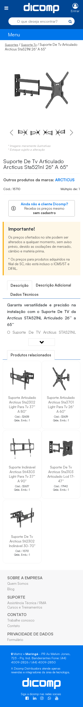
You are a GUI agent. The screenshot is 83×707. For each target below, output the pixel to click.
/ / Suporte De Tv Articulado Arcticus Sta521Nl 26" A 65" (41, 46)
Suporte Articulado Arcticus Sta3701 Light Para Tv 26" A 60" (61, 404)
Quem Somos (17, 583)
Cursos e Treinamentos (24, 607)
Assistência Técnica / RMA (26, 603)
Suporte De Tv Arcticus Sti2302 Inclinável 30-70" (22, 541)
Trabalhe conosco (21, 620)
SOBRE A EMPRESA (24, 577)
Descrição (20, 285)
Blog (10, 589)
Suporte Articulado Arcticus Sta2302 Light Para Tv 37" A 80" (22, 404)
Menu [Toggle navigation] (14, 34)
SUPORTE (16, 597)
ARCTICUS (65, 179)
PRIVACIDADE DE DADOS (30, 633)
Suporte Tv (29, 44)
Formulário (15, 639)
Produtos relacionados (31, 355)
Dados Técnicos (24, 294)
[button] (11, 132)
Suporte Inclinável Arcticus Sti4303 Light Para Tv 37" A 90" (22, 474)
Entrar (75, 11)
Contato (13, 626)
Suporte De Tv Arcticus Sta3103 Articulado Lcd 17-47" (61, 474)
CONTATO (17, 614)
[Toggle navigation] (6, 8)
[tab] (19, 285)
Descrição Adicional (53, 285)
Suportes (11, 44)
